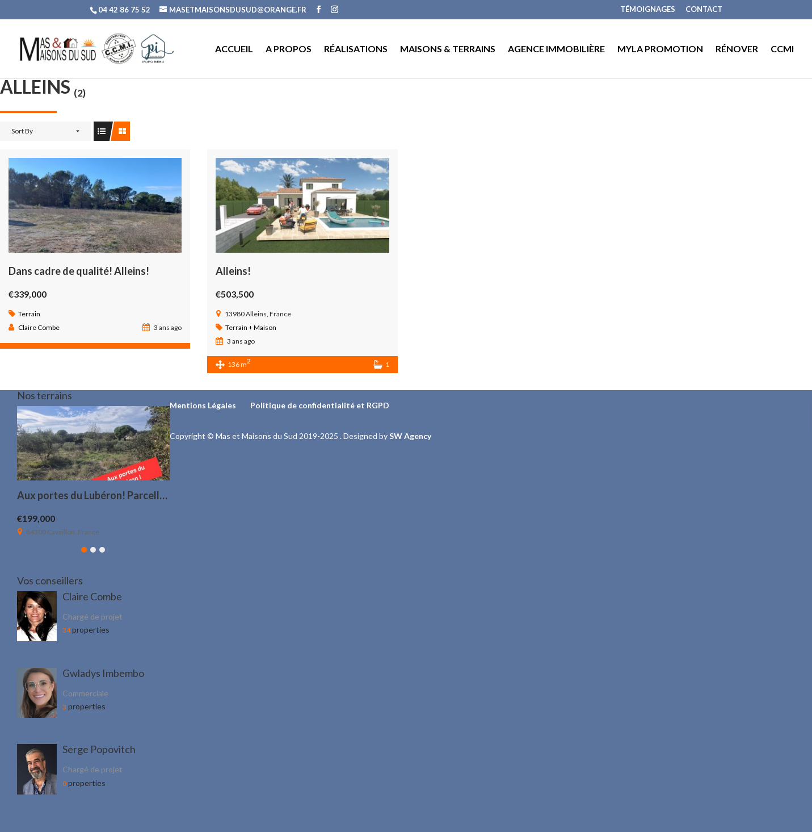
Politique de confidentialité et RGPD (319, 405)
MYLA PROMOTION (660, 49)
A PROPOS (289, 49)
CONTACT (703, 10)
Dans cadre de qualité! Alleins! (79, 271)
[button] (84, 549)
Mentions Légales (203, 405)
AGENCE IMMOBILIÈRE (556, 49)
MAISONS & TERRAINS (447, 49)
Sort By (22, 131)
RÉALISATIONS (356, 49)
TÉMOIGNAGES (647, 10)
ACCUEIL (234, 49)
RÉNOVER (737, 49)
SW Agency (410, 436)
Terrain (29, 314)
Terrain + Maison (250, 327)
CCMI (782, 49)
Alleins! (233, 271)
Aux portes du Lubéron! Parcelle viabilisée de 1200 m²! (140, 495)
